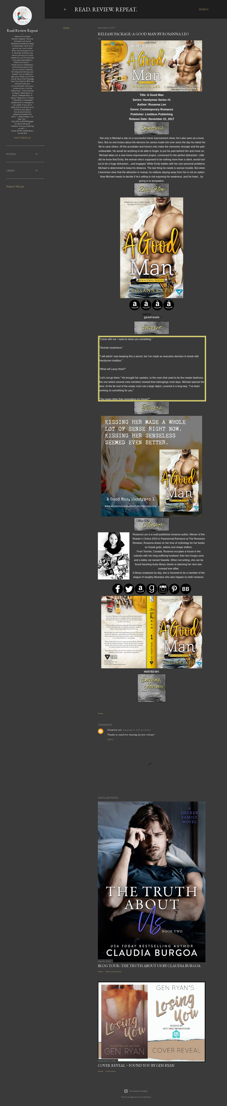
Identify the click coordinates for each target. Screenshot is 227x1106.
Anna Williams (144, 1097)
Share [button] (66, 28)
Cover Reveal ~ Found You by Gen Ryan (136, 1065)
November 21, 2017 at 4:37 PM (136, 730)
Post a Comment (113, 971)
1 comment (110, 1071)
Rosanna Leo (114, 730)
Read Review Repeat (22, 30)
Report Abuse (15, 186)
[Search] (204, 9)
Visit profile (22, 137)
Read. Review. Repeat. (106, 9)
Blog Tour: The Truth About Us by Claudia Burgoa (149, 965)
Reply (110, 739)
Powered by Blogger (136, 1091)
